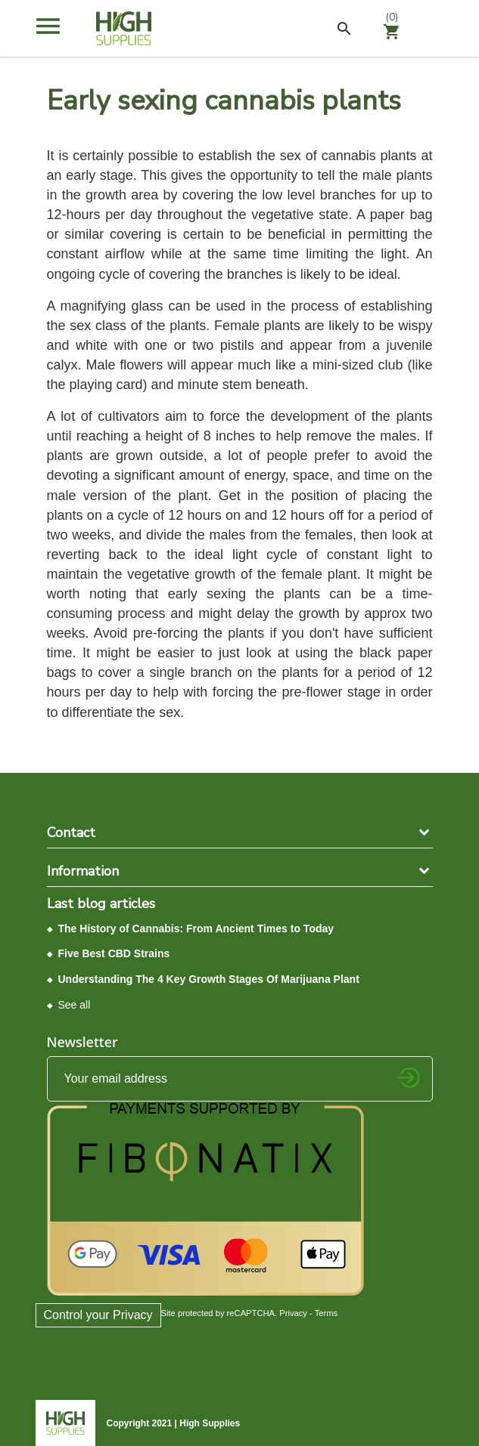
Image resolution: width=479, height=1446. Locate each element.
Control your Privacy (98, 1315)
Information (83, 871)
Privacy (293, 1313)
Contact (71, 832)
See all (74, 1005)
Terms (326, 1313)
